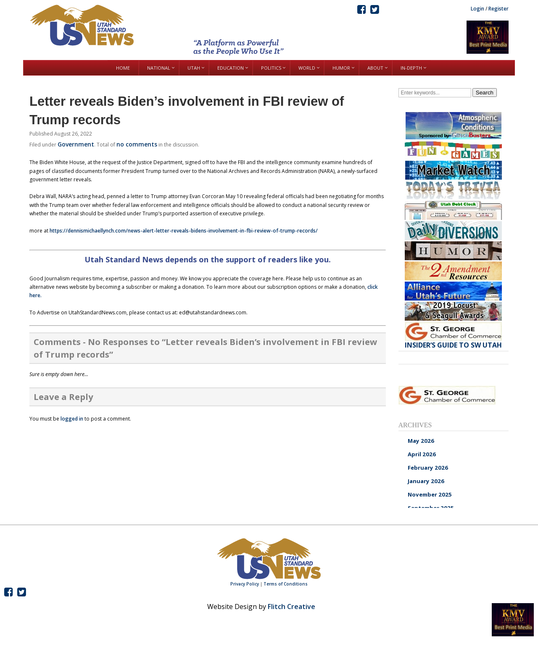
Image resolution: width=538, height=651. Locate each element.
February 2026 (428, 467)
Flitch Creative (291, 606)
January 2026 (426, 481)
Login (477, 8)
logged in (72, 418)
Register (498, 8)
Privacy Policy (244, 584)
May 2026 (421, 440)
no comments (136, 144)
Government (76, 144)
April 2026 (422, 454)
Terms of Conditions (286, 584)
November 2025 (430, 494)
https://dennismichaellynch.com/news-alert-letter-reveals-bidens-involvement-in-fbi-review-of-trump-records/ (184, 230)
